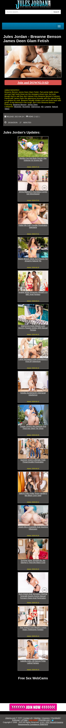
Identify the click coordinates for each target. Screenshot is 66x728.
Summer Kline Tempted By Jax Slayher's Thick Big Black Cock (33, 561)
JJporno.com (10, 718)
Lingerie (48, 107)
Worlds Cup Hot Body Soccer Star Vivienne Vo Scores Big (33, 159)
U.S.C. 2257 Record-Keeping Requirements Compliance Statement (40, 723)
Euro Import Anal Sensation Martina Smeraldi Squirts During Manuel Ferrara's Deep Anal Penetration (33, 596)
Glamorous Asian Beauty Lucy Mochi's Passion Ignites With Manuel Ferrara (33, 328)
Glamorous (35, 107)
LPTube (24, 720)
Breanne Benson (20, 105)
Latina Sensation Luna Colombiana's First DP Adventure (33, 360)
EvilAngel (16, 720)
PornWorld (55, 718)
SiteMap (37, 718)
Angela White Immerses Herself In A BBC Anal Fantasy (33, 293)
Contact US (28, 718)
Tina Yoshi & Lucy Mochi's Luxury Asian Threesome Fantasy (33, 628)
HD (42, 107)
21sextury (46, 718)
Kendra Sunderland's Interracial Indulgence (33, 394)
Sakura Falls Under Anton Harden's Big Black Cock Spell (33, 494)
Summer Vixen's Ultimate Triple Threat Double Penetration (33, 461)
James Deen (33, 105)
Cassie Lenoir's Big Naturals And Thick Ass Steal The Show (33, 427)
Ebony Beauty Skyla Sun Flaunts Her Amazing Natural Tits (33, 260)
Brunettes (26, 107)
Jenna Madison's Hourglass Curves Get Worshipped (33, 193)
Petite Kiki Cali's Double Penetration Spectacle (33, 226)
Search (56, 12)
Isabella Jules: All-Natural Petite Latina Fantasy (33, 662)
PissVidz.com (44, 720)
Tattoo (7, 109)
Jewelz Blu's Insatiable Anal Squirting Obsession (33, 528)
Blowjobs (17, 107)
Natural (55, 107)
